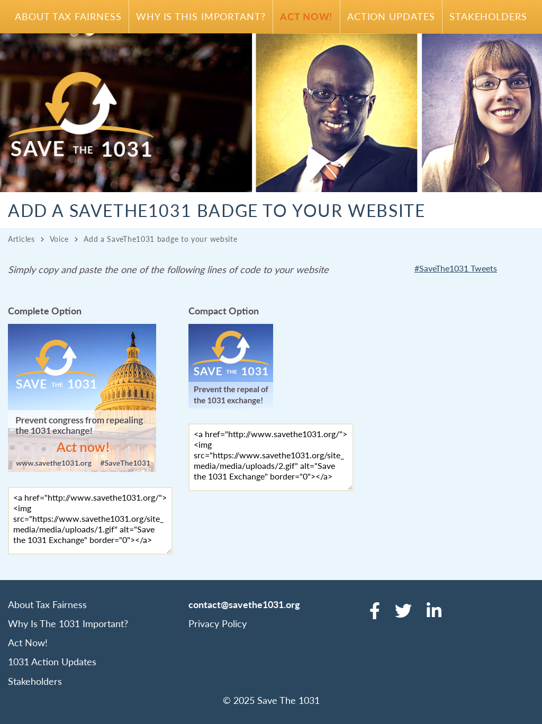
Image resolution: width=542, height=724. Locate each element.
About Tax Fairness (68, 16)
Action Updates (391, 16)
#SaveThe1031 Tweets (455, 268)
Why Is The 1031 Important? (68, 623)
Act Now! (306, 16)
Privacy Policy (217, 623)
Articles (21, 238)
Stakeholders (488, 16)
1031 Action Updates (52, 661)
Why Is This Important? (201, 16)
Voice (59, 238)
